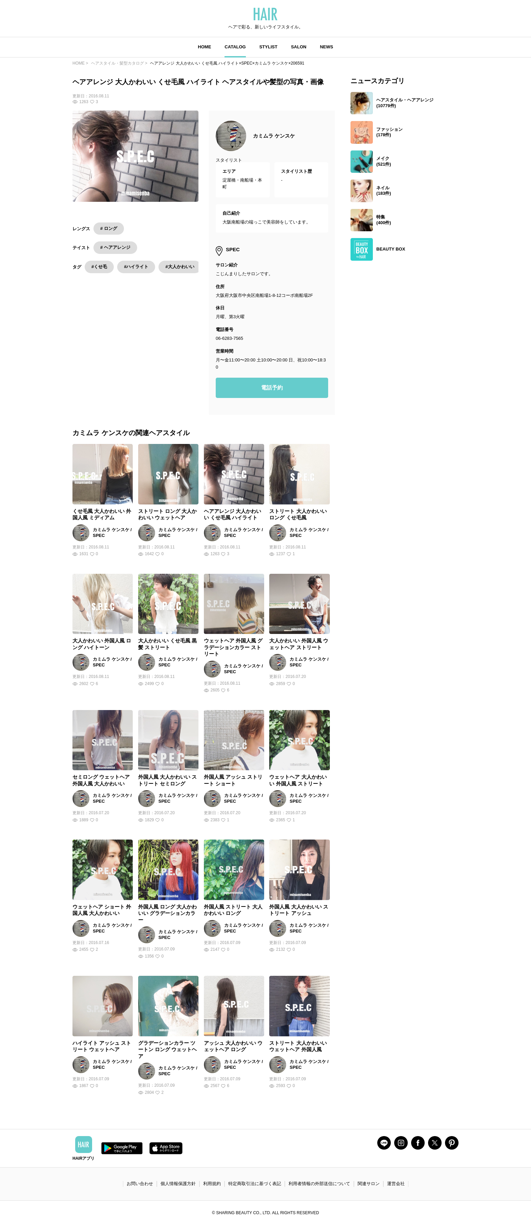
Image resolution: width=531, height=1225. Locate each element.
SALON (298, 46)
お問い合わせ (140, 1183)
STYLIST (268, 46)
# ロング (108, 228)
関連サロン (369, 1183)
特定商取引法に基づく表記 (254, 1183)
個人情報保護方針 (178, 1183)
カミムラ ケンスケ (274, 136)
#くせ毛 (99, 266)
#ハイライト (136, 266)
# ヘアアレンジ (115, 247)
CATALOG (235, 46)
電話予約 (272, 388)
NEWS (326, 46)
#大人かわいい (179, 266)
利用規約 (212, 1183)
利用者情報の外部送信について (319, 1183)
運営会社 (396, 1183)
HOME (204, 46)
